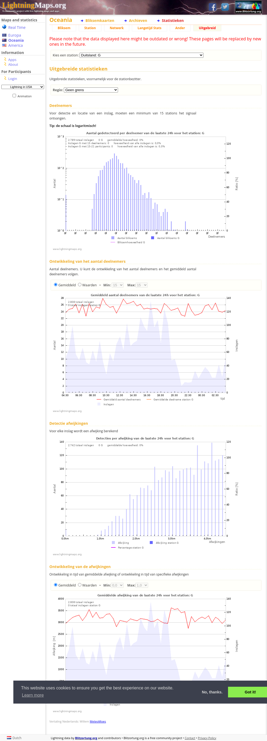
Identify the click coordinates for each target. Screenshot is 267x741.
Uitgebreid (207, 28)
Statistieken (173, 20)
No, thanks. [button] (212, 692)
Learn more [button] (33, 695)
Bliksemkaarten (99, 20)
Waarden (89, 285)
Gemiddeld (67, 285)
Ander (180, 28)
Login (12, 78)
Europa (14, 35)
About (13, 64)
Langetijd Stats (149, 28)
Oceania (16, 40)
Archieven (138, 20)
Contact (190, 738)
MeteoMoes (98, 721)
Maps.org (34, 5)
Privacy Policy (207, 738)
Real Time (17, 27)
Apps (12, 59)
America (15, 45)
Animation (26, 96)
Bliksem (64, 28)
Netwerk (117, 28)
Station (90, 28)
